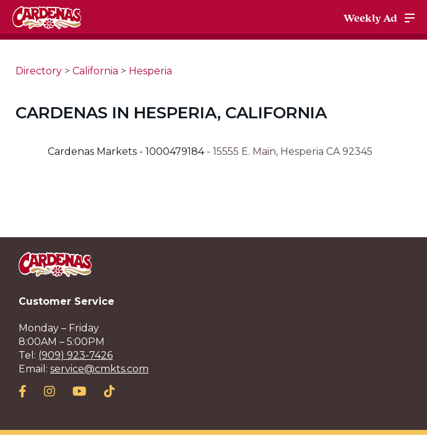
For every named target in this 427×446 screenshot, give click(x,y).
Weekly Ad (370, 18)
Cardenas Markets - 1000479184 (127, 151)
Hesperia (150, 71)
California (95, 71)
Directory (38, 71)
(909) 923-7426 (75, 355)
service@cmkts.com (99, 369)
